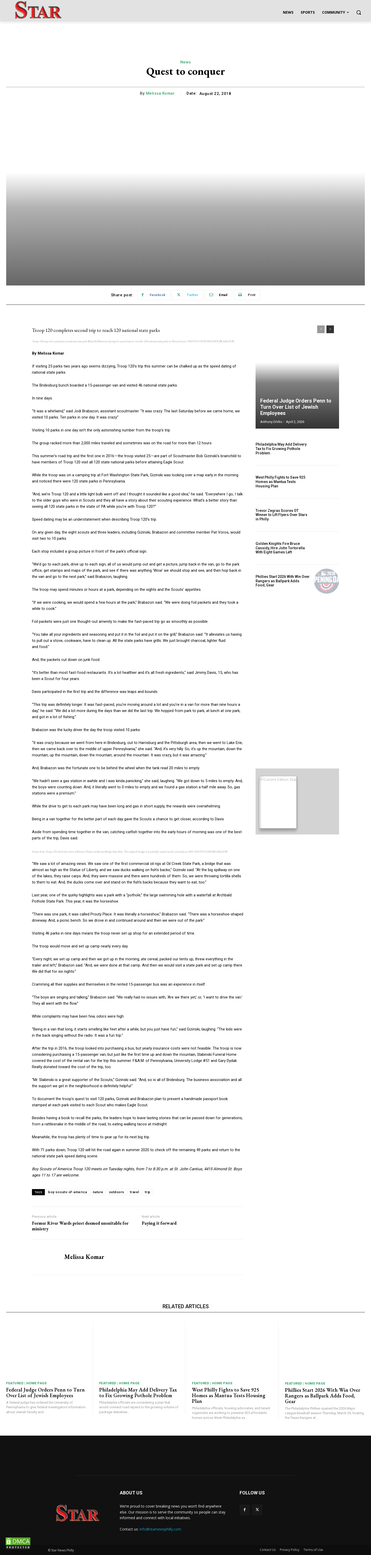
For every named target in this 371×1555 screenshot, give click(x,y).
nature (98, 1192)
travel (134, 1192)
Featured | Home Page (26, 1383)
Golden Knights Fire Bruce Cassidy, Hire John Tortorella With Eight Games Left (280, 548)
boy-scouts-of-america (67, 1192)
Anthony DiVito (271, 422)
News (185, 62)
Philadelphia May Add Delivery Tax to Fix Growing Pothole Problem (281, 448)
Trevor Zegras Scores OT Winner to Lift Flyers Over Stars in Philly (281, 515)
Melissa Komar (160, 93)
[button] (358, 12)
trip (147, 1192)
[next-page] (330, 329)
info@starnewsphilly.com (160, 1529)
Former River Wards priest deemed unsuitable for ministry (80, 1225)
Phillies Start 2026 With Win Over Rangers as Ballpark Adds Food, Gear (283, 581)
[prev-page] (321, 329)
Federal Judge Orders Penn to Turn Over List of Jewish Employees (295, 407)
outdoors (116, 1192)
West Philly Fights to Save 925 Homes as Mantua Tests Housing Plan (280, 481)
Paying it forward (159, 1223)
